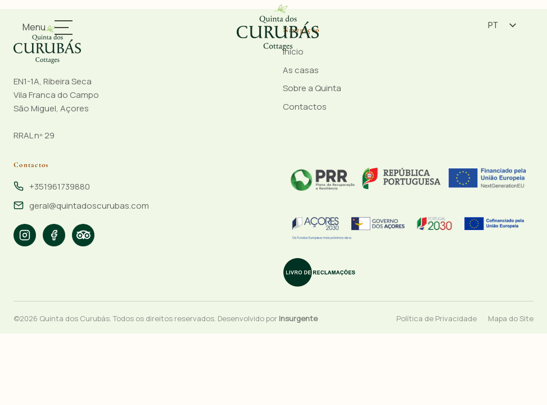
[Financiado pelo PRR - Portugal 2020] (408, 178)
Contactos (305, 106)
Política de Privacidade (436, 318)
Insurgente (298, 318)
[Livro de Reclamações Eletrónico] (319, 272)
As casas (301, 70)
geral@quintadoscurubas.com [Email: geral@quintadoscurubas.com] (89, 206)
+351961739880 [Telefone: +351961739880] (59, 186)
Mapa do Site (511, 318)
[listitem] (24, 235)
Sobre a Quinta (312, 88)
